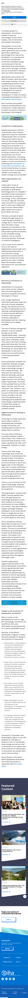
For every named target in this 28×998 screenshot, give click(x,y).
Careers (18, 957)
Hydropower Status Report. (12, 99)
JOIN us (8, 920)
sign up (7, 948)
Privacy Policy (15, 992)
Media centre (7, 962)
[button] (26, 2)
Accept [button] (14, 17)
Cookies (24, 992)
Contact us (6, 957)
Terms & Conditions (4, 992)
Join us (18, 962)
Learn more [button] (14, 20)
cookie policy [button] (7, 10)
